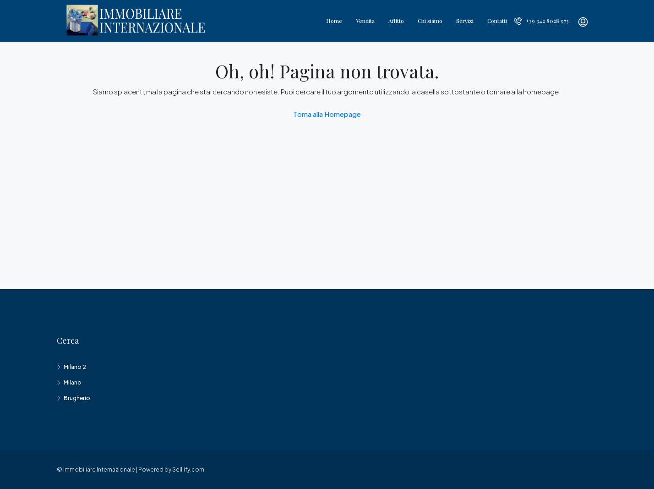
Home (334, 20)
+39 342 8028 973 (541, 20)
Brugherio (77, 398)
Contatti (497, 20)
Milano (73, 382)
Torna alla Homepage (327, 114)
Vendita (365, 20)
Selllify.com (188, 469)
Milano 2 (75, 366)
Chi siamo (430, 20)
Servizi (465, 20)
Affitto (396, 20)
